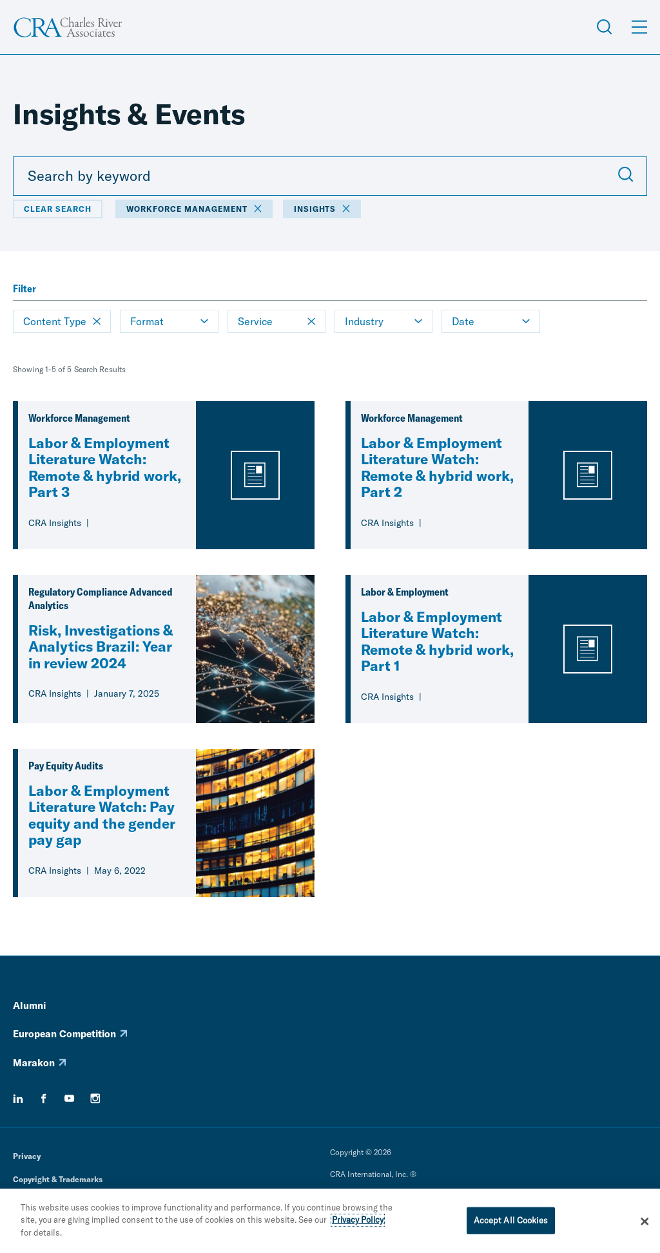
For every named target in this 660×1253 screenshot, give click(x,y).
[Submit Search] (626, 176)
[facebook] (44, 1098)
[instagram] (95, 1098)
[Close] (644, 1224)
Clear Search (58, 209)
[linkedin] (18, 1098)
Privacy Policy (357, 1223)
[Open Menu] (639, 27)
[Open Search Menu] (604, 27)
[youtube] (69, 1098)
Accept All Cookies (511, 1223)
